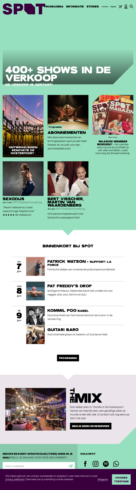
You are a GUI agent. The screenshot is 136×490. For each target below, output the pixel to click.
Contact (105, 7)
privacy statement (14, 479)
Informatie (75, 6)
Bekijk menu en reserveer (90, 426)
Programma (53, 6)
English (113, 7)
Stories (92, 6)
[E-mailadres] (39, 466)
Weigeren (102, 479)
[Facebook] (85, 464)
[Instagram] (95, 464)
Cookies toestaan (121, 479)
